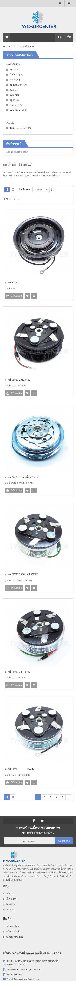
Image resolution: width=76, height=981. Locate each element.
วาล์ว (15, 79)
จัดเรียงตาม (25, 189)
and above (20, 128)
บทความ (8, 909)
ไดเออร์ (16, 105)
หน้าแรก (8, 893)
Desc (51, 189)
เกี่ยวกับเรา (9, 899)
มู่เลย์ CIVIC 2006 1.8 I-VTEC (21, 574)
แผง (13, 90)
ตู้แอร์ (14, 95)
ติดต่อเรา (9, 904)
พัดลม (14, 69)
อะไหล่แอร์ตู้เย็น (12, 931)
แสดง (7, 199)
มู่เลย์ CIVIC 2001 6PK (17, 671)
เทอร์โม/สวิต (18, 85)
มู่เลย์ (14, 100)
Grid (12, 189)
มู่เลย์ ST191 (11, 282)
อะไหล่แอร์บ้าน (11, 926)
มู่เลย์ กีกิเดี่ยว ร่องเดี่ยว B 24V (21, 477)
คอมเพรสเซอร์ (18, 110)
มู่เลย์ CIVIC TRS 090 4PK (19, 769)
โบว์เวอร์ (16, 74)
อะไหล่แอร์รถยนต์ (13, 937)
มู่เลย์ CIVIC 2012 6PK (17, 379)
